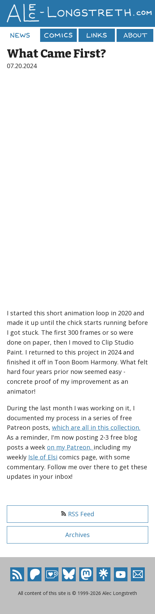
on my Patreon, (70, 447)
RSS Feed (77, 514)
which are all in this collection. (96, 427)
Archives (77, 535)
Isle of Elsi (42, 457)
